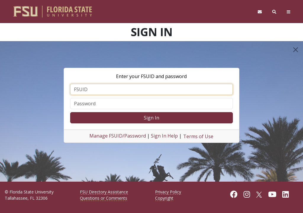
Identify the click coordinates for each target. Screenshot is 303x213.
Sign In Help (164, 136)
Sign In (151, 117)
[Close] (296, 49)
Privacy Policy (168, 192)
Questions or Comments (103, 198)
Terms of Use (198, 136)
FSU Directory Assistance (104, 192)
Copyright (164, 198)
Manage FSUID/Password (117, 136)
